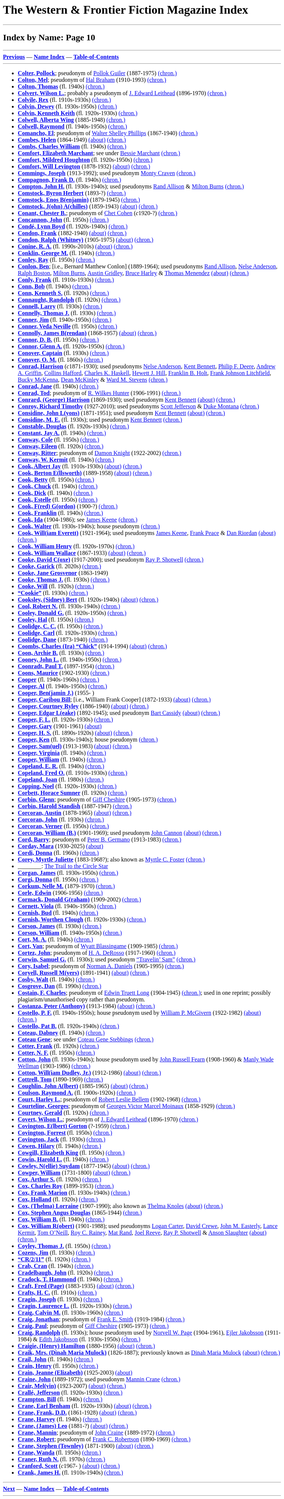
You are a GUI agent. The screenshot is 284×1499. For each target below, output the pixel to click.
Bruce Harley (141, 273)
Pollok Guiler (109, 73)
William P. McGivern (186, 1013)
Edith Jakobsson (58, 1339)
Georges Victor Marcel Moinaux (144, 1106)
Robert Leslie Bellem (123, 1099)
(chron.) (167, 73)
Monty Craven (158, 173)
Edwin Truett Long (126, 993)
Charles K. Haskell (106, 373)
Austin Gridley (104, 273)
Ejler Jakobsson (245, 1332)
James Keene (101, 519)
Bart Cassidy (166, 713)
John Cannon (166, 833)
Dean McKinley (80, 380)
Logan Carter (167, 1226)
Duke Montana (221, 406)
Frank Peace (204, 533)
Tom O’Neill (52, 1232)
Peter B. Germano (108, 839)
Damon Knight (112, 453)
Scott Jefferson (178, 406)
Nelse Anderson (257, 266)
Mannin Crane (143, 1379)
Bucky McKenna (38, 380)
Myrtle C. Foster (165, 859)
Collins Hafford (63, 373)
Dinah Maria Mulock (216, 1352)
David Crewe (201, 1226)
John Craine (109, 1432)
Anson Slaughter (228, 1232)
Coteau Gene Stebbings (105, 1039)
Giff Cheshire (108, 799)
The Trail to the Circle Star (76, 866)
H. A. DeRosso (106, 953)
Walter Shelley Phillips (119, 133)
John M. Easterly (240, 1226)
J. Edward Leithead (152, 93)
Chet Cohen (118, 213)
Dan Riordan (242, 533)
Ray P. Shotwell (164, 559)
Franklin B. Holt (187, 373)
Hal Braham (100, 80)
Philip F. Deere (236, 366)
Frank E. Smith (115, 1319)
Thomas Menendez (187, 273)
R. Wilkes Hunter (108, 393)
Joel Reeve (147, 1232)
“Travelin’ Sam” (155, 959)
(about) (96, 140)
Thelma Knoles (166, 1206)
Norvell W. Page (172, 1332)
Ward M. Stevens (126, 380)
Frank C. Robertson (115, 1439)
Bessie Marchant (140, 153)
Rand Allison (168, 186)
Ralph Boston (34, 273)
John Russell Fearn (182, 1059)
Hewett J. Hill (148, 373)
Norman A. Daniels (109, 966)
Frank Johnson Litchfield (240, 373)
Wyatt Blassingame (103, 946)
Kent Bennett (199, 366)
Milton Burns (208, 186)
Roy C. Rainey (88, 1232)
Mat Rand (120, 1232)
